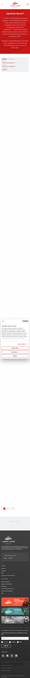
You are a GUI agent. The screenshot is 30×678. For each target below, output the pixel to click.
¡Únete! (6, 646)
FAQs (5, 558)
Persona (6, 642)
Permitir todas (15, 348)
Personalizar (15, 352)
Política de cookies (5, 670)
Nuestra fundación (5, 581)
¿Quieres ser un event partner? (8, 575)
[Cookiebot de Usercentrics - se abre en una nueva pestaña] (22, 321)
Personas (3, 568)
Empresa (13, 642)
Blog (2, 593)
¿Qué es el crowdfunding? (7, 590)
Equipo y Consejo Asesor (6, 584)
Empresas (3, 570)
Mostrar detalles (22, 344)
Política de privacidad (6, 668)
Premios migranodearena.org (7, 588)
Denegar (15, 355)
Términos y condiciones (7, 665)
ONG (2, 573)
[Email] (15, 638)
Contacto (11, 558)
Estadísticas (4, 586)
